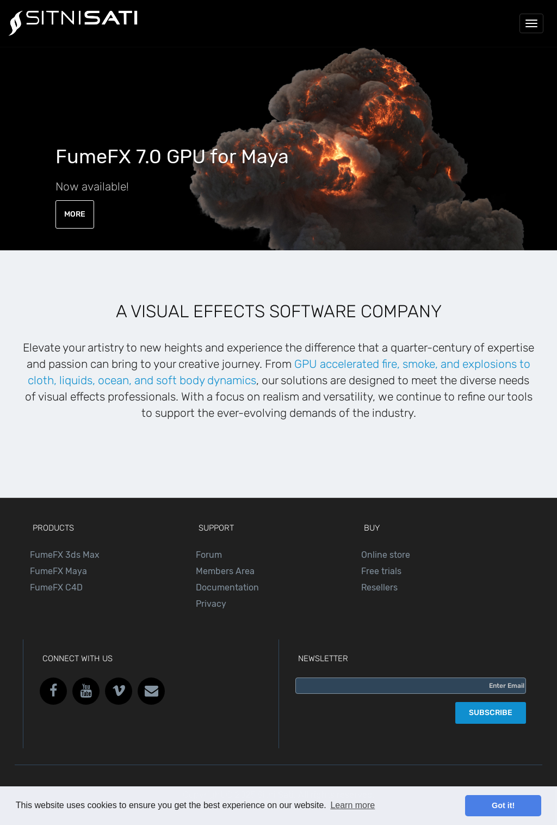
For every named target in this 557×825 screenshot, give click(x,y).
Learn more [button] (352, 805)
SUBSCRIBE (490, 712)
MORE (74, 214)
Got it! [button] (503, 805)
